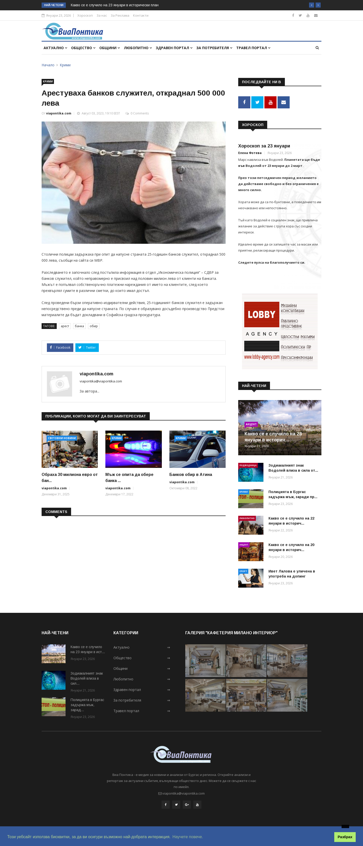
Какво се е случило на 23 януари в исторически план (115, 5)
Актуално (55, 47)
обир (94, 326)
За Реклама (120, 15)
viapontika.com (58, 113)
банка (79, 326)
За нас (102, 15)
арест (65, 326)
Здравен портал (174, 47)
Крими (65, 65)
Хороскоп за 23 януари (264, 145)
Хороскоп (85, 15)
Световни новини (62, 438)
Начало (48, 65)
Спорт (243, 571)
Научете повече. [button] (187, 837)
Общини (109, 47)
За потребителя (214, 47)
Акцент (251, 424)
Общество (83, 47)
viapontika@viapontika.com (101, 381)
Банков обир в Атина (190, 474)
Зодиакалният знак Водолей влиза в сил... (87, 678)
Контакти (140, 15)
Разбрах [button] (345, 837)
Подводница (248, 465)
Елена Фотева (250, 153)
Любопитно (138, 47)
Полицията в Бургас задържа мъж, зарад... (87, 705)
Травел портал (253, 47)
